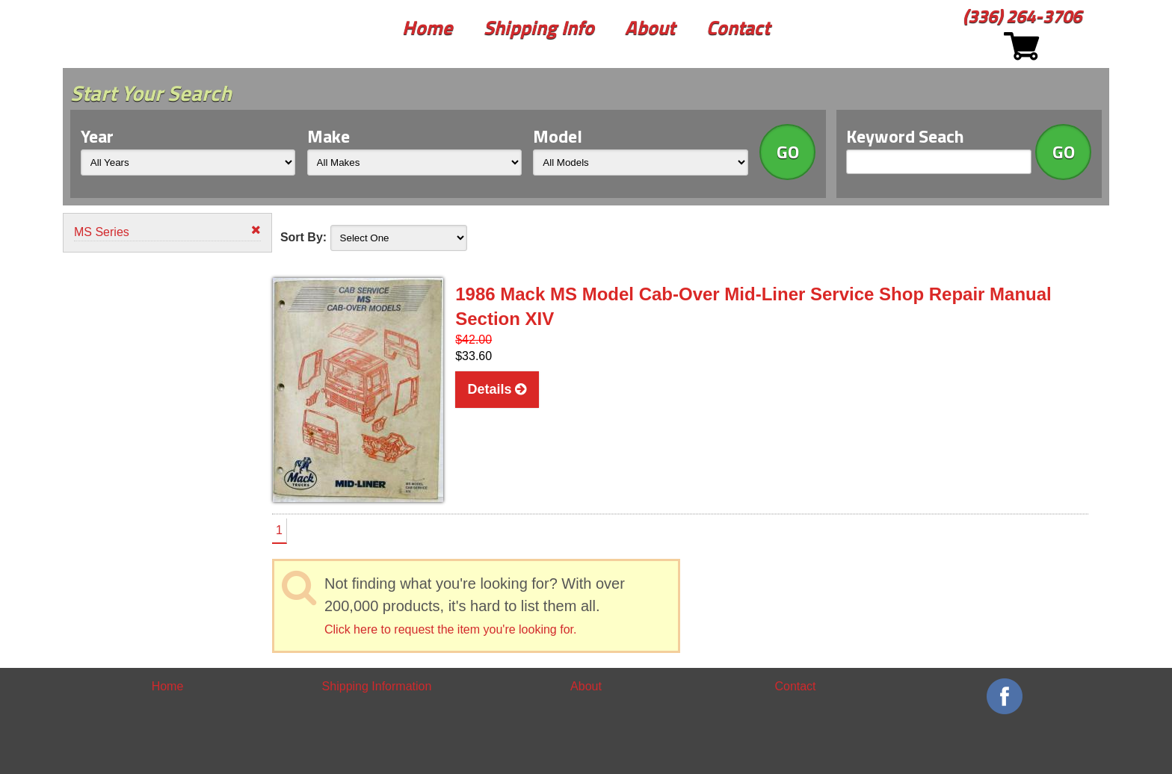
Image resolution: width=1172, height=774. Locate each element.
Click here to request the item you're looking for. (450, 629)
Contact (738, 27)
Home (427, 27)
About (650, 27)
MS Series (167, 231)
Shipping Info (539, 27)
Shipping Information (377, 686)
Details (496, 389)
